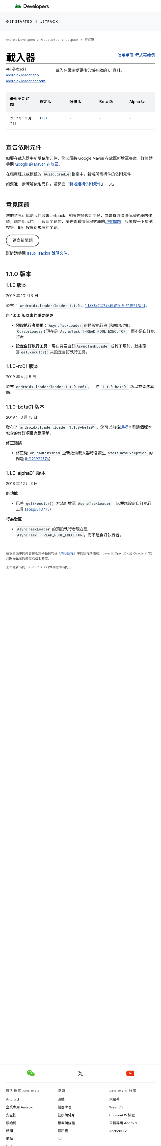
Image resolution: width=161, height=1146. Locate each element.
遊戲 (61, 1099)
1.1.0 (43, 118)
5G (60, 1139)
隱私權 (63, 1131)
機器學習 (65, 1107)
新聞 (9, 1131)
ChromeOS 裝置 (122, 1115)
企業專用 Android (19, 1107)
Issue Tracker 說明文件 (47, 253)
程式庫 (89, 40)
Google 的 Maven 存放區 (36, 164)
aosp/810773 (38, 509)
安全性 (11, 1115)
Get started (19, 21)
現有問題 (113, 221)
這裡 (124, 427)
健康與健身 (66, 1115)
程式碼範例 (145, 55)
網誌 (9, 1139)
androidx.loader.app (22, 75)
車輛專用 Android (123, 1123)
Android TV (118, 1131)
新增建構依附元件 (85, 184)
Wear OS (116, 1107)
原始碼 (11, 1123)
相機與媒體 (66, 1123)
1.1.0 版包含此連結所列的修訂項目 (115, 305)
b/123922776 (37, 459)
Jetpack (49, 21)
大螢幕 (114, 1099)
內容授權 (67, 553)
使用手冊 (125, 55)
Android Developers (20, 40)
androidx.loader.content (26, 81)
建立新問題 (22, 240)
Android (12, 1099)
